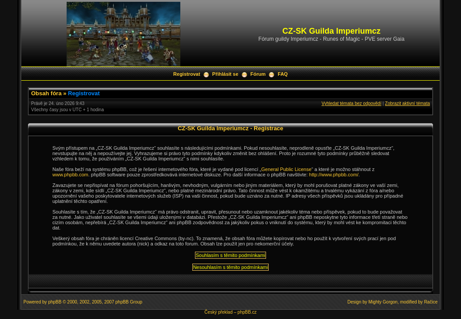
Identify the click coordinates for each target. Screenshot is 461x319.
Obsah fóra (46, 93)
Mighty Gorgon (383, 302)
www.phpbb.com (70, 174)
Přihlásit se (225, 74)
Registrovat (186, 74)
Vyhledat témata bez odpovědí (352, 103)
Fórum (258, 74)
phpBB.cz (247, 312)
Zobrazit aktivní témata (407, 103)
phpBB (54, 302)
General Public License (286, 169)
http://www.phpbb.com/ (333, 174)
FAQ (283, 74)
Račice (431, 302)
